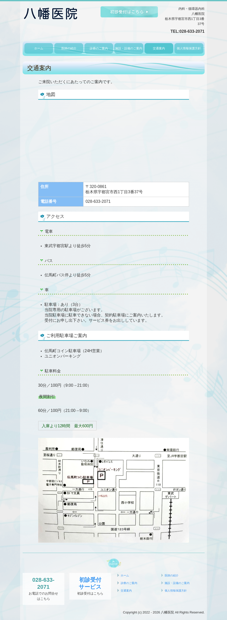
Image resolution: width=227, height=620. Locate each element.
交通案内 (159, 48)
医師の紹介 (68, 48)
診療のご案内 (99, 48)
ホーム (38, 48)
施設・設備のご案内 (128, 48)
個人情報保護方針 (189, 48)
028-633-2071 (192, 31)
